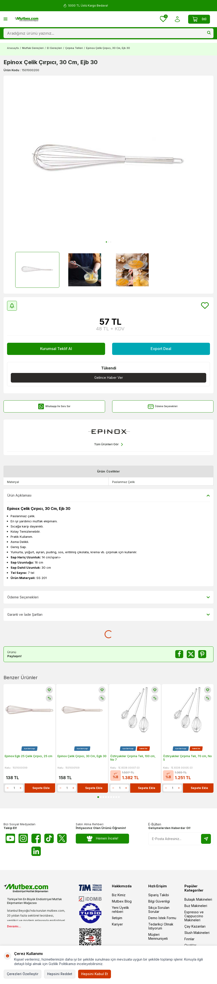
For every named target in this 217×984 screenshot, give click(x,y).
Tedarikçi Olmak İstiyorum (160, 926)
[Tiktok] (49, 838)
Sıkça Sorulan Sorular (158, 910)
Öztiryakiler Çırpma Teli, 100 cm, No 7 (133, 758)
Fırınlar (189, 939)
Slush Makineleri (196, 933)
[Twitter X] (62, 838)
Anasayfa (13, 48)
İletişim (117, 918)
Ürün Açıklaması (108, 495)
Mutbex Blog (122, 901)
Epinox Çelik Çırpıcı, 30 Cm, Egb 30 (82, 756)
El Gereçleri (54, 48)
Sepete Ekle (41, 788)
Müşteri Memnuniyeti (158, 936)
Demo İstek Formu (162, 918)
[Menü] (6, 18)
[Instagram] (23, 838)
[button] (106, 242)
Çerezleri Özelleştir (22, 974)
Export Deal (161, 348)
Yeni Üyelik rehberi (120, 910)
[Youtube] (10, 838)
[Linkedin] (36, 851)
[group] (108, 161)
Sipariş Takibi (158, 895)
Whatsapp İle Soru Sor (54, 406)
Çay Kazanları (195, 926)
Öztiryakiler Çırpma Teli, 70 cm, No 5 (187, 758)
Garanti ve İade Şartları (108, 614)
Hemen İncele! (102, 838)
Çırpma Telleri (74, 48)
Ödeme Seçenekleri (163, 406)
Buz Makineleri (195, 906)
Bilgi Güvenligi (159, 901)
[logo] (26, 19)
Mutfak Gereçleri (33, 48)
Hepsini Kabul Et (94, 974)
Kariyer (117, 924)
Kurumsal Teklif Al (56, 348)
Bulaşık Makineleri (198, 899)
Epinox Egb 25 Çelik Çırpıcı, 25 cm (28, 756)
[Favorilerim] (163, 19)
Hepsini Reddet (59, 974)
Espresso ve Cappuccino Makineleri (194, 916)
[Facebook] (36, 838)
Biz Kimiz (119, 895)
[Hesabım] (177, 19)
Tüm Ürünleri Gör (108, 444)
